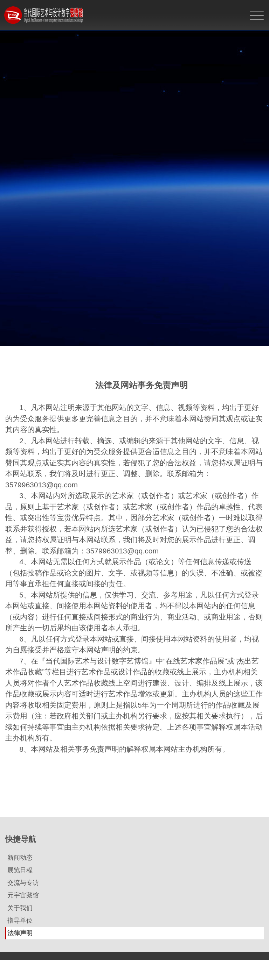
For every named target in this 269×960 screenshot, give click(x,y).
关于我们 (20, 907)
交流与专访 (23, 882)
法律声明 (20, 933)
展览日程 (20, 870)
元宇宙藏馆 (23, 895)
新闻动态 (20, 857)
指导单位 (20, 920)
